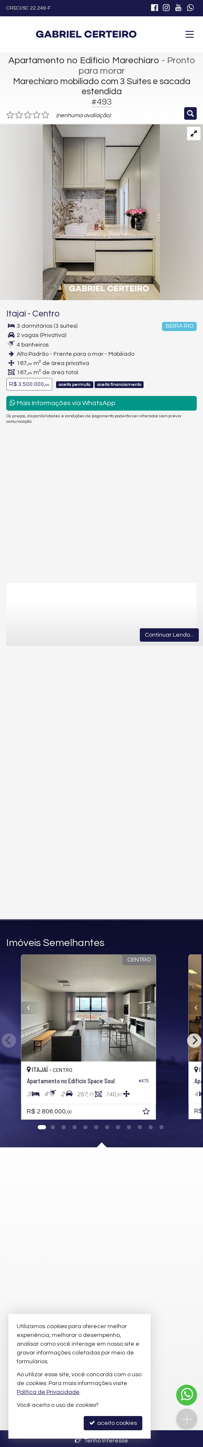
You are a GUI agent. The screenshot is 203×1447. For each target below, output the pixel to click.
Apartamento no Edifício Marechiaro (83, 60)
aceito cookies (113, 1423)
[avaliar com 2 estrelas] (19, 115)
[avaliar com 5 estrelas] (45, 115)
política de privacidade (137, 826)
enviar (155, 875)
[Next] (177, 1008)
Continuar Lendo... (169, 635)
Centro (45, 313)
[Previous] (26, 1008)
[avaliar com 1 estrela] (10, 115)
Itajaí (16, 313)
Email (37, 760)
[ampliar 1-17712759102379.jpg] (80, 212)
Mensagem (46, 686)
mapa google (67, 1214)
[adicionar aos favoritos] (172, 1113)
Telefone (42, 789)
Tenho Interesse (101, 1440)
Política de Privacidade (48, 1392)
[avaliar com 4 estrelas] (37, 115)
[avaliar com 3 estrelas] (28, 115)
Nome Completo (52, 731)
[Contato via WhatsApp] (186, 1395)
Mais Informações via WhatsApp (63, 402)
